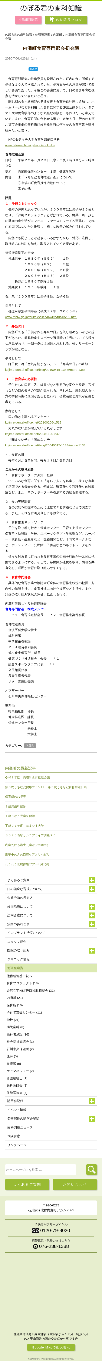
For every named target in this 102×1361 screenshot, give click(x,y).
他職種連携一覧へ (19, 976)
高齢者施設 (18, 1034)
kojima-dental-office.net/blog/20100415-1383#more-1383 (45, 369)
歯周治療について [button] (51, 907)
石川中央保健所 (20, 1049)
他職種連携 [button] (51, 968)
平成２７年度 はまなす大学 (24, 825)
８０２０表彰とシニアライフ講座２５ (30, 835)
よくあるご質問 (27, 1184)
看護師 (14, 1063)
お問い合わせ (75, 1184)
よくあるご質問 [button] (51, 880)
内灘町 (30, 745)
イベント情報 (16, 1110)
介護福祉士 (17, 1078)
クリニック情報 (18, 959)
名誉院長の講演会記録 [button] (51, 1119)
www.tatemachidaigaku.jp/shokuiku (30, 145)
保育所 (15, 1005)
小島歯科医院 (28, 19)
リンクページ (16, 1145)
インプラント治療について (26, 933)
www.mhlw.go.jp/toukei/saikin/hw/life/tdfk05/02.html (41, 317)
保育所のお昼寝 (15, 796)
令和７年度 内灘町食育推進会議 (27, 777)
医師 (12, 1056)
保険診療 (13, 1136)
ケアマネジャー (20, 1071)
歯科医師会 (17, 1085)
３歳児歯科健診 (15, 806)
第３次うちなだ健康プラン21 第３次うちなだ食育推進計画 (46, 787)
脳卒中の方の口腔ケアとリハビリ (27, 854)
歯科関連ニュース (20, 1127)
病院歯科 (15, 1027)
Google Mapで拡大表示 (51, 1347)
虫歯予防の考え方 (20, 897)
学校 (13, 1020)
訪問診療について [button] (51, 915)
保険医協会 (17, 1093)
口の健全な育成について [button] (51, 889)
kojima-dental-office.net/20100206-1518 (33, 422)
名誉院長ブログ (69, 19)
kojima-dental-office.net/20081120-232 (32, 434)
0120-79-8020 (55, 1230)
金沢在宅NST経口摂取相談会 (31, 990)
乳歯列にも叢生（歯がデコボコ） (27, 845)
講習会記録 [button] (51, 1101)
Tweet (33, 69)
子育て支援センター (24, 1012)
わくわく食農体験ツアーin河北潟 (27, 864)
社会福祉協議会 (20, 1041)
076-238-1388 (54, 1246)
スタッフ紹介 (16, 941)
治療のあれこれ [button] (51, 924)
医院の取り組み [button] (51, 951)
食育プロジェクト (23, 983)
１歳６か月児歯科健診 (20, 816)
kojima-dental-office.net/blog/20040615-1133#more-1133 (45, 445)
